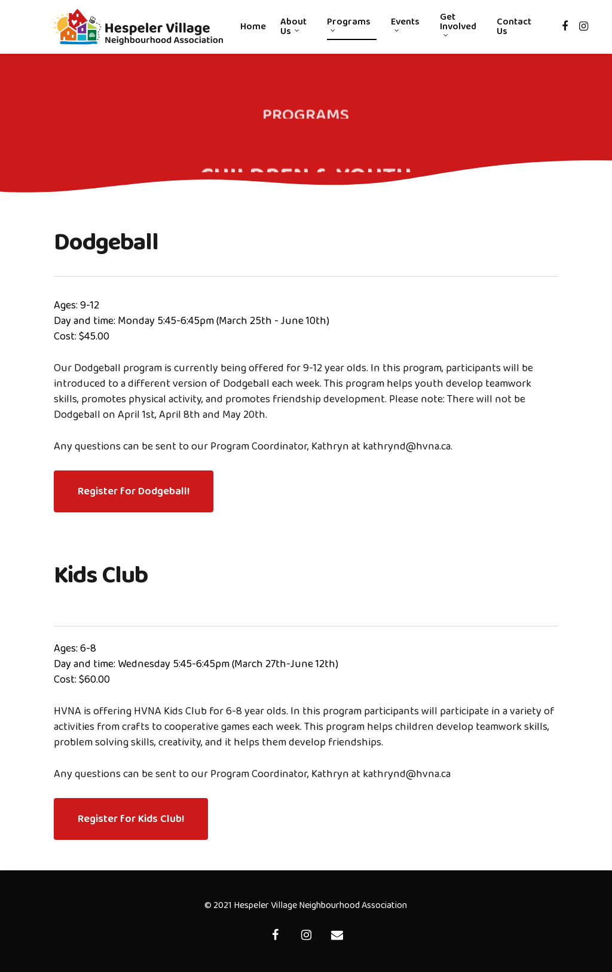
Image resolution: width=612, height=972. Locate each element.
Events (405, 25)
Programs (349, 25)
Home (253, 27)
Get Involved (458, 25)
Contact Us (514, 26)
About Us (293, 26)
